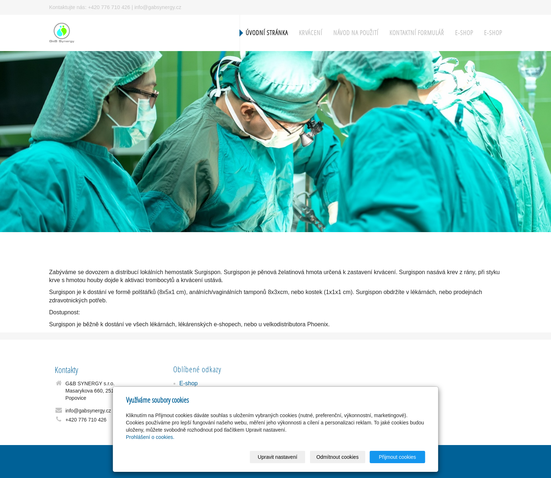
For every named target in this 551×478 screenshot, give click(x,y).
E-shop (464, 33)
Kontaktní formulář (416, 33)
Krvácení (310, 33)
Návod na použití (356, 33)
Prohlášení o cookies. (150, 437)
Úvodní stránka (267, 33)
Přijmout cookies (397, 457)
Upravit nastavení (277, 457)
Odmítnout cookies (337, 457)
